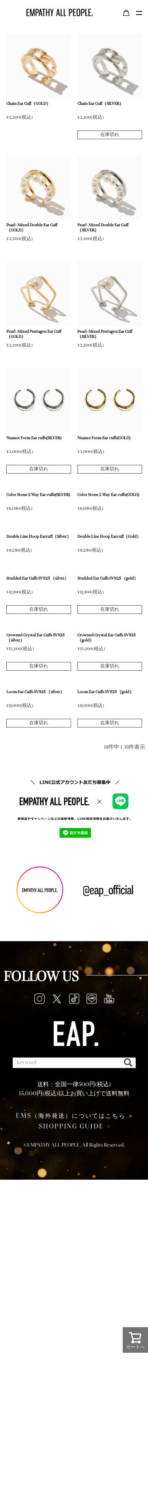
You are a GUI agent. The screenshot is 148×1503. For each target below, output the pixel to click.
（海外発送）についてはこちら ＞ (75, 1115)
